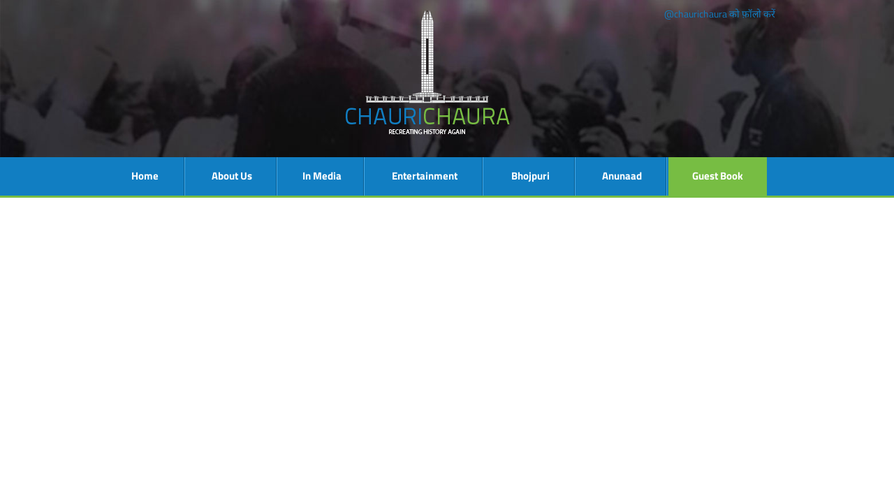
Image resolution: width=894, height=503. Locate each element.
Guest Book (717, 176)
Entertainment (424, 176)
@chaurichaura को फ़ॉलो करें (719, 13)
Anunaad (622, 176)
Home (145, 176)
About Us (232, 176)
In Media (322, 176)
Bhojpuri (530, 176)
